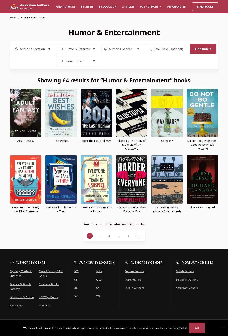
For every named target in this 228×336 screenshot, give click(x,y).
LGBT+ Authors (134, 288)
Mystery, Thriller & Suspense (21, 273)
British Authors (185, 271)
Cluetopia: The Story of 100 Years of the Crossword (131, 144)
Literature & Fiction (22, 297)
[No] (223, 328)
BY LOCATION (108, 6)
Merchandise (176, 6)
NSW (99, 271)
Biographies (17, 305)
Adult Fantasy (25, 140)
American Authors (187, 288)
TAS (76, 296)
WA (98, 296)
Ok (197, 328)
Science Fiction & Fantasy (20, 286)
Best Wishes (61, 140)
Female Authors (134, 271)
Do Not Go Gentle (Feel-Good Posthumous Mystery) (202, 144)
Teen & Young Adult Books (51, 273)
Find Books (205, 6)
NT (75, 279)
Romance (44, 305)
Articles (128, 6)
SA (97, 288)
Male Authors (133, 279)
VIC (76, 288)
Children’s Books (49, 284)
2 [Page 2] (99, 236)
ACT (76, 271)
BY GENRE (87, 6)
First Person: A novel (202, 207)
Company (167, 140)
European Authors (187, 279)
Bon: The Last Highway (96, 140)
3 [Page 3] (109, 236)
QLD (99, 279)
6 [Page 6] (128, 236)
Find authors (65, 6)
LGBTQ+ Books (48, 297)
